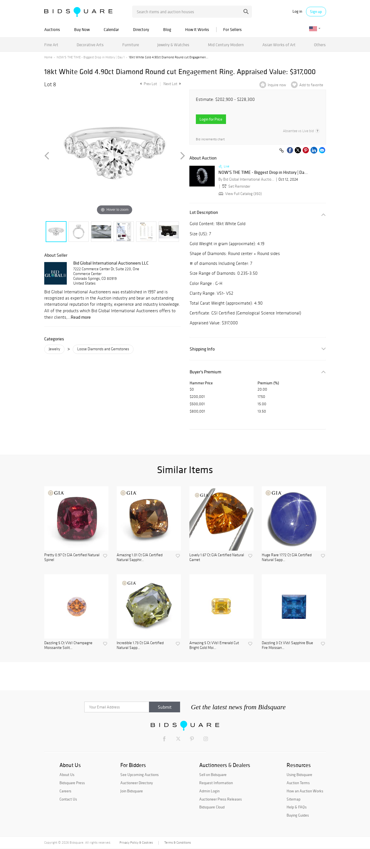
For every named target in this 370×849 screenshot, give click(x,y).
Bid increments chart (210, 139)
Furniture (130, 44)
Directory (141, 29)
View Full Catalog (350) (240, 193)
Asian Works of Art (279, 44)
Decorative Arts (90, 44)
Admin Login (209, 790)
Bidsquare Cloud (212, 807)
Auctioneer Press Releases (220, 799)
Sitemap (293, 799)
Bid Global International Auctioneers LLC (111, 263)
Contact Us (68, 799)
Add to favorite (311, 85)
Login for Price (211, 119)
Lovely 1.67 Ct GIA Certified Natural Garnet (216, 557)
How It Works (197, 29)
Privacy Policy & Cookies (136, 842)
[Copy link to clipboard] (281, 150)
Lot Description (204, 212)
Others (320, 44)
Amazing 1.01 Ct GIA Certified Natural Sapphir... (140, 557)
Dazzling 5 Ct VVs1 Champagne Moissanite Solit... (68, 645)
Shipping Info (202, 349)
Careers (65, 790)
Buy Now (82, 29)
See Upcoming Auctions (139, 774)
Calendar (111, 29)
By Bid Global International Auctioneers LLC (246, 179)
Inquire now (277, 85)
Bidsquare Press (72, 782)
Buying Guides (298, 815)
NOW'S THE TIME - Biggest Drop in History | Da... (263, 172)
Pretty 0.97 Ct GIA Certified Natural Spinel (71, 557)
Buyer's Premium (205, 371)
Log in (297, 11)
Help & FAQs (297, 807)
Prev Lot (148, 83)
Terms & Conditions (177, 842)
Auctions (52, 29)
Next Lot (172, 83)
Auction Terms (298, 782)
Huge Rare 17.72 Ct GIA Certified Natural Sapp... (287, 557)
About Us (66, 774)
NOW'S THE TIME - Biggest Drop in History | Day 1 (91, 57)
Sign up (316, 11)
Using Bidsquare (299, 774)
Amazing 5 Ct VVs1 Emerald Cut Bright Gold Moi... (214, 645)
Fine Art (51, 44)
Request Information (216, 782)
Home (48, 57)
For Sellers (232, 29)
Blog (167, 29)
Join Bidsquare (131, 790)
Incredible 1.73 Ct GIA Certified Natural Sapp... (140, 645)
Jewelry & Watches (173, 44)
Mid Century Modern (226, 44)
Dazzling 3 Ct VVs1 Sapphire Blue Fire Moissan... (287, 645)
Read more (81, 317)
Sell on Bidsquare (213, 774)
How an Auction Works (305, 790)
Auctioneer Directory (136, 782)
